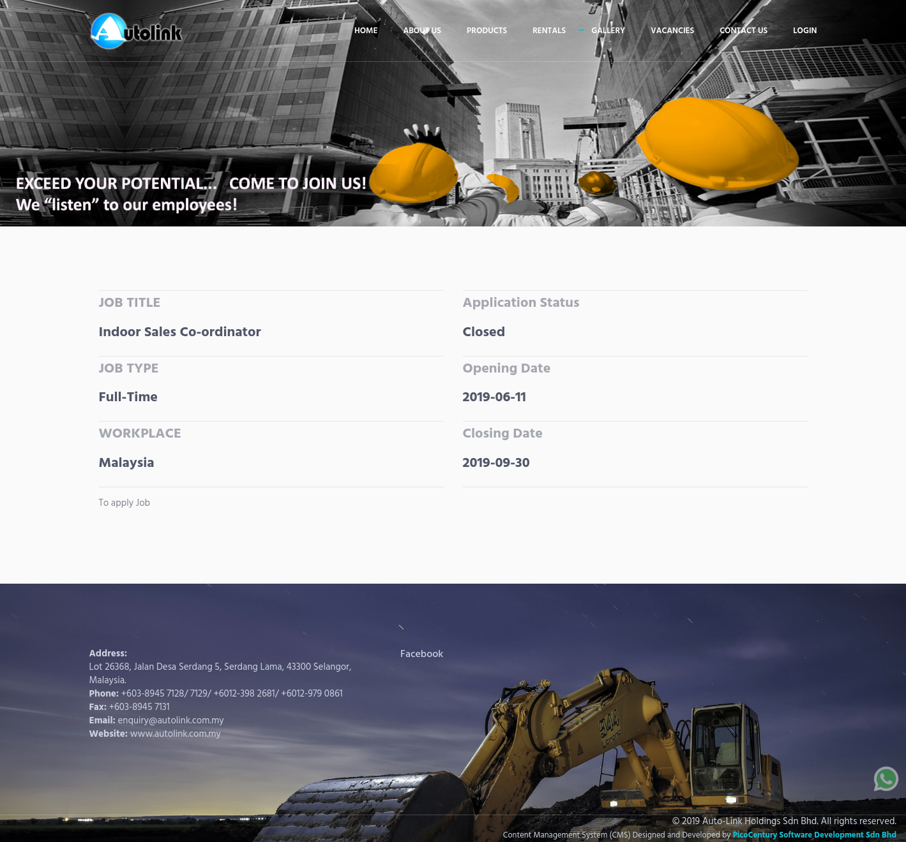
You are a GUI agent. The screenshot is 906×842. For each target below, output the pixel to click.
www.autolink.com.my (175, 734)
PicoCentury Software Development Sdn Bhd (814, 835)
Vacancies (672, 31)
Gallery (608, 31)
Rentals (549, 31)
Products (487, 31)
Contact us (743, 31)
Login (805, 31)
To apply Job (125, 503)
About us (422, 31)
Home (365, 31)
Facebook (421, 654)
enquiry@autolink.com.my (171, 720)
